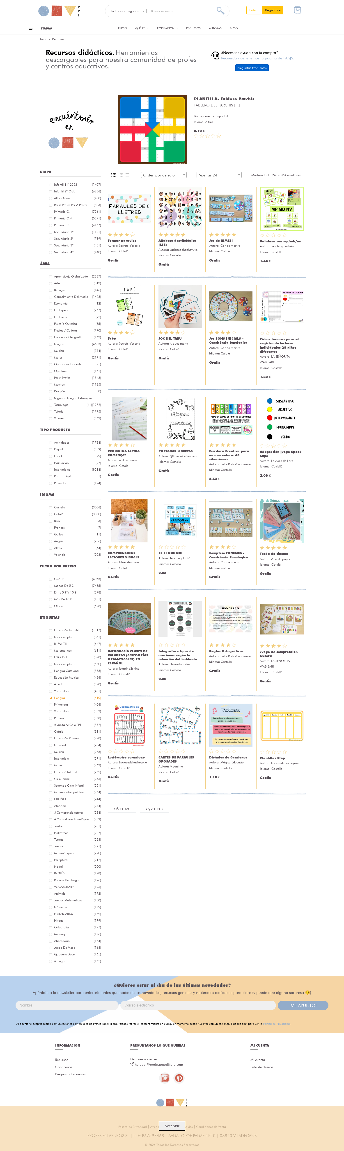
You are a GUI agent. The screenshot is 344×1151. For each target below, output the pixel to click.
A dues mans (179, 343)
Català (77, 514)
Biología (77, 290)
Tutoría (77, 839)
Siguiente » (154, 808)
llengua (77, 697)
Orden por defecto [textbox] (159, 175)
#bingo (77, 961)
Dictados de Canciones (228, 757)
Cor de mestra (230, 245)
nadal (77, 866)
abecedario (77, 940)
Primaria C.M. (77, 218)
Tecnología (73, 404)
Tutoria (77, 411)
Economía (77, 303)
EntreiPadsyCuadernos (235, 464)
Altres (77, 547)
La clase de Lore (282, 461)
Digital (77, 449)
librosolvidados (180, 664)
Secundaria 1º (77, 231)
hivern (77, 920)
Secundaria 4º (77, 252)
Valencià (77, 554)
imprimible (77, 758)
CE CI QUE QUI (170, 553)
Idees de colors (129, 562)
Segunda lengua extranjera (77, 398)
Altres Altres (77, 198)
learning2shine (129, 668)
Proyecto (77, 483)
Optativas (77, 371)
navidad (77, 745)
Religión (77, 391)
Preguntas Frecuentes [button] (252, 68)
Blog (234, 28)
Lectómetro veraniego (126, 757)
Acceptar (172, 1126)
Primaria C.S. (77, 225)
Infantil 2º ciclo (77, 191)
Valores (77, 418)
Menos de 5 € (77, 585)
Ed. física (77, 317)
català (77, 731)
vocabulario (77, 691)
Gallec (77, 534)
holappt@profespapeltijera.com (159, 1065)
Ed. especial (77, 310)
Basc (77, 520)
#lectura (77, 684)
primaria (77, 718)
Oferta (77, 606)
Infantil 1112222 (77, 184)
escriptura (77, 859)
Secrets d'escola (129, 245)
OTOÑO (77, 799)
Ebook (77, 456)
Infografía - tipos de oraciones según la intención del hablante (177, 655)
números (77, 907)
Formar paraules (122, 240)
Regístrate (272, 10)
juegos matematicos (77, 900)
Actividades (77, 442)
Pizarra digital (77, 476)
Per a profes (77, 377)
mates (77, 765)
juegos (77, 846)
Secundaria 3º (77, 245)
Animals (77, 893)
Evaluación (77, 462)
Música (77, 350)
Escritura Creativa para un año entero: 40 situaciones (229, 455)
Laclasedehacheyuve (183, 249)
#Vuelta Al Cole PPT (77, 724)
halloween (77, 832)
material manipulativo (77, 792)
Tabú (112, 338)
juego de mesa (77, 947)
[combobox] (164, 175)
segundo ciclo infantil (77, 785)
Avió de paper (280, 559)
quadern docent (77, 954)
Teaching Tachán (282, 246)
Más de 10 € (77, 599)
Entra (253, 10)
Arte (77, 283)
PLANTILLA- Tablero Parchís (224, 98)
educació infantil (77, 772)
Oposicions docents (77, 364)
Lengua (77, 344)
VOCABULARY (77, 886)
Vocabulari (77, 711)
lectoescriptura (77, 637)
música (77, 751)
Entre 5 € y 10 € (77, 592)
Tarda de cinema (274, 553)
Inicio (122, 28)
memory (77, 934)
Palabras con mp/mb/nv (280, 241)
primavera (77, 704)
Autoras (215, 28)
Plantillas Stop (272, 758)
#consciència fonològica (77, 819)
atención (77, 805)
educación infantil (77, 630)
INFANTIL (77, 643)
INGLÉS (77, 873)
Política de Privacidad (276, 1023)
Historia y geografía (77, 337)
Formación (167, 28)
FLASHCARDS (77, 913)
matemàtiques (77, 853)
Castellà (77, 507)
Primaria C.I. (77, 211)
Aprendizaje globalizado (77, 276)
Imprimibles (77, 469)
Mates (77, 357)
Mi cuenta (257, 1060)
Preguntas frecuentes (70, 1074)
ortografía (77, 927)
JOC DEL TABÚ (170, 338)
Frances (77, 527)
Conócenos (63, 1067)
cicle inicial (77, 778)
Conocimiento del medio (77, 296)
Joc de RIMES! (221, 240)
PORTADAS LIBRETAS (175, 451)
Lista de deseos (261, 1067)
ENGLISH (77, 657)
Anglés (77, 541)
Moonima (176, 766)
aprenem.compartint (214, 116)
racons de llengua (77, 880)
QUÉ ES (142, 28)
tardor (77, 826)
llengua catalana (77, 670)
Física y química (77, 323)
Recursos (193, 28)
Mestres (77, 384)
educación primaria (77, 738)
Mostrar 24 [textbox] (208, 175)
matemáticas (77, 650)
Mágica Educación (232, 762)
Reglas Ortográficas (226, 651)
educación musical (77, 677)
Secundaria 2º (77, 238)
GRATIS (77, 579)
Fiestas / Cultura (77, 330)
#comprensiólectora (77, 812)
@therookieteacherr (183, 456)
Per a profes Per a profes (77, 204)
